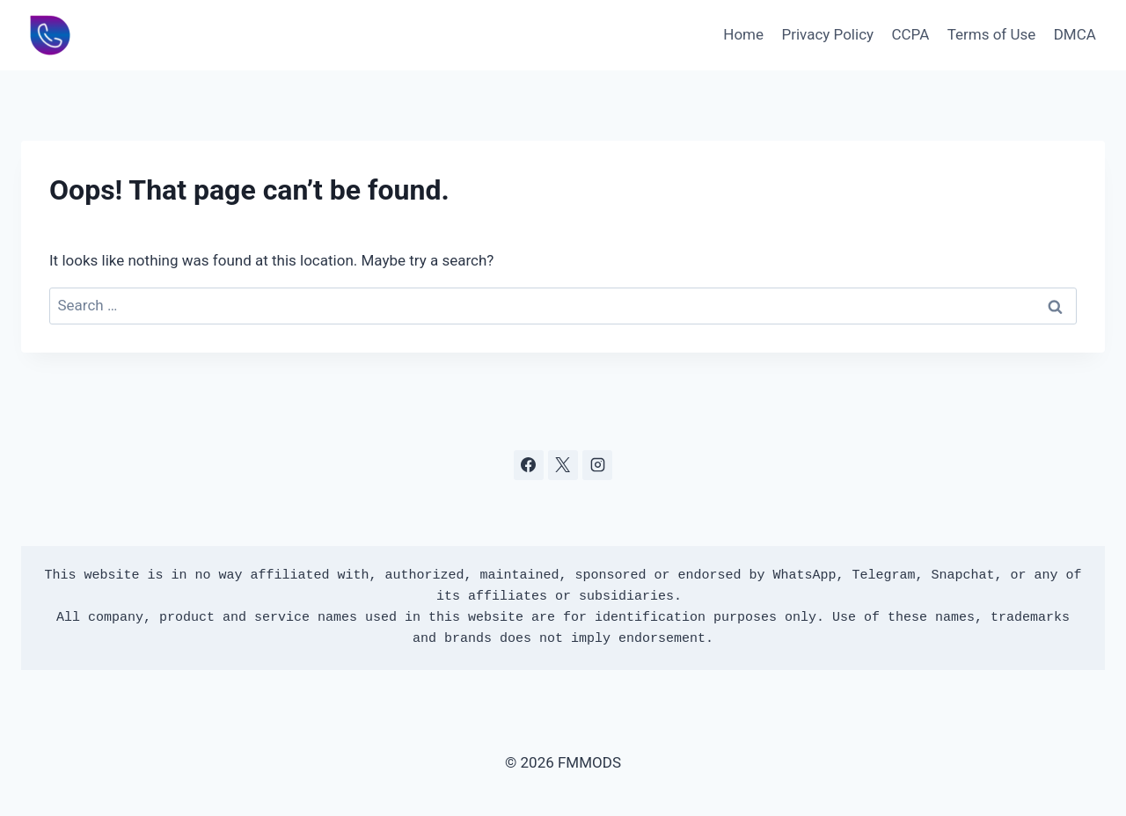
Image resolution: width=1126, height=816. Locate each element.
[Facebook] (529, 465)
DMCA (1075, 34)
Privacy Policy (827, 34)
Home (743, 34)
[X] (563, 465)
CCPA (910, 34)
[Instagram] (597, 465)
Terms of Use (991, 34)
